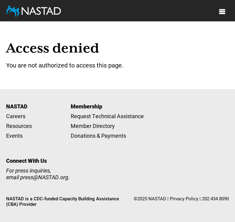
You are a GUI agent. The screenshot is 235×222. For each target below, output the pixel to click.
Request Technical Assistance (107, 116)
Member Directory (93, 125)
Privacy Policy (184, 198)
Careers (15, 116)
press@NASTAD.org (44, 177)
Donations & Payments (98, 135)
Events (14, 135)
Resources (19, 125)
